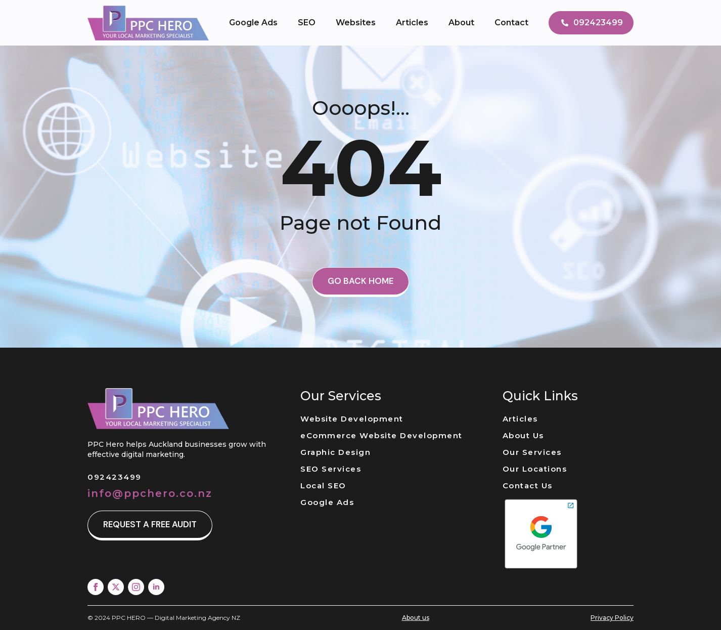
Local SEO (323, 485)
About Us (523, 435)
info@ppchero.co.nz (149, 493)
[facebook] (95, 587)
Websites (356, 22)
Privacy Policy (612, 617)
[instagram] (136, 587)
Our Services (532, 452)
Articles (412, 22)
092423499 (114, 477)
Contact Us (528, 485)
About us (415, 617)
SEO (307, 22)
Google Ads (253, 22)
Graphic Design (335, 452)
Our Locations (535, 469)
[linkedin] (156, 587)
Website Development (351, 419)
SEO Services (330, 469)
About (461, 22)
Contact (511, 22)
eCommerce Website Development (381, 435)
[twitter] (116, 587)
